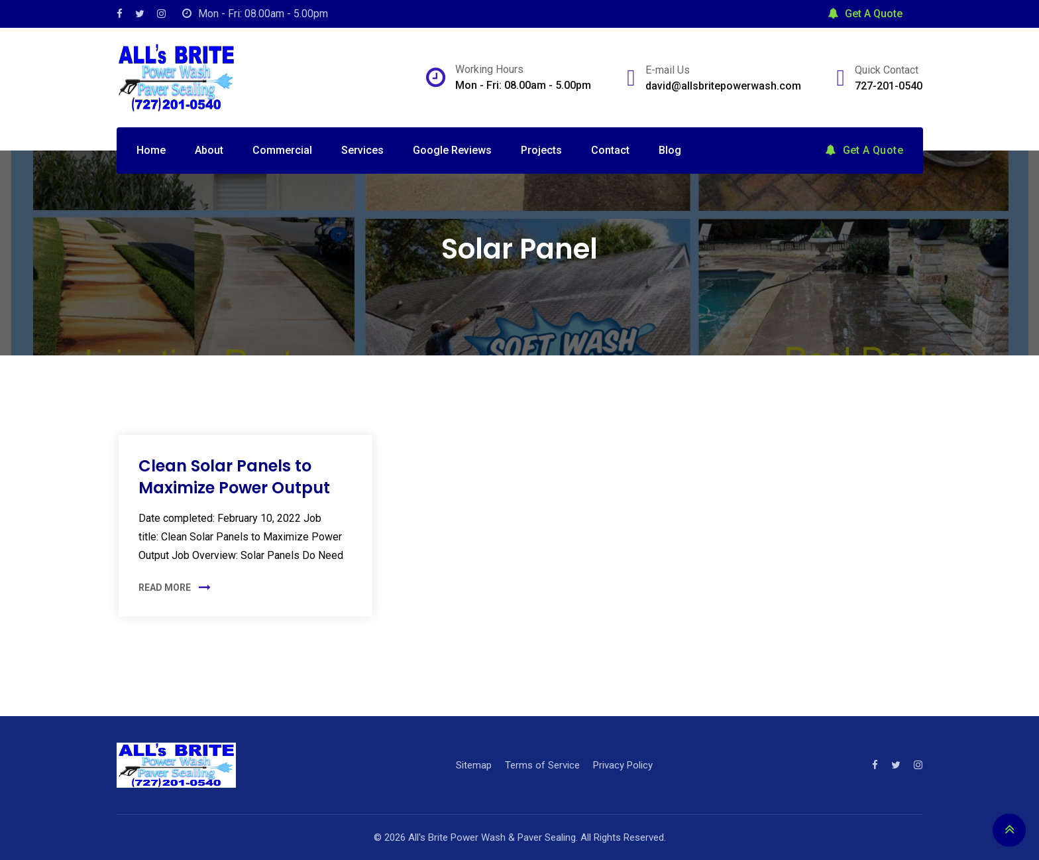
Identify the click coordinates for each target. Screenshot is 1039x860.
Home (151, 150)
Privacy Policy (623, 765)
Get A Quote (865, 13)
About (209, 150)
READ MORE (164, 587)
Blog (670, 150)
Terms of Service (542, 765)
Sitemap (474, 765)
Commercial (282, 150)
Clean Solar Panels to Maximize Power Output (234, 477)
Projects (541, 150)
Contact (610, 150)
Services (362, 150)
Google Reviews (452, 150)
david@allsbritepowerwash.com (723, 86)
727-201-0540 (888, 86)
